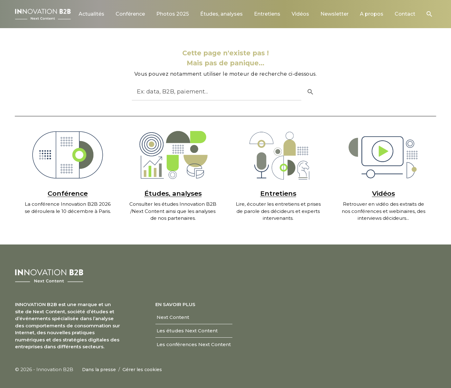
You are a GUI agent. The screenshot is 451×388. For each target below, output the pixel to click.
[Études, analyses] (173, 155)
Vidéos (383, 193)
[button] (429, 14)
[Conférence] (68, 155)
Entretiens (278, 193)
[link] (91, 14)
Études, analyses (173, 193)
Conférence (68, 193)
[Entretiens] (278, 155)
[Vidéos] (383, 155)
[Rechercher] (211, 91)
